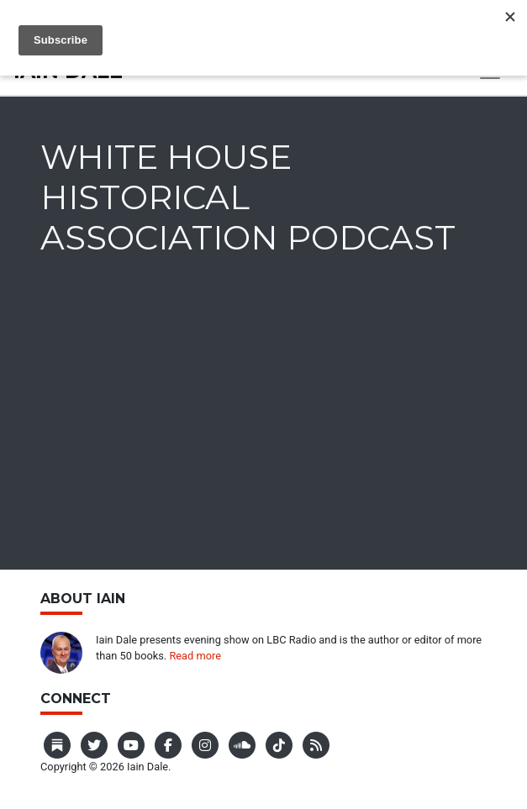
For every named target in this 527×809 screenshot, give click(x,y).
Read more (195, 655)
